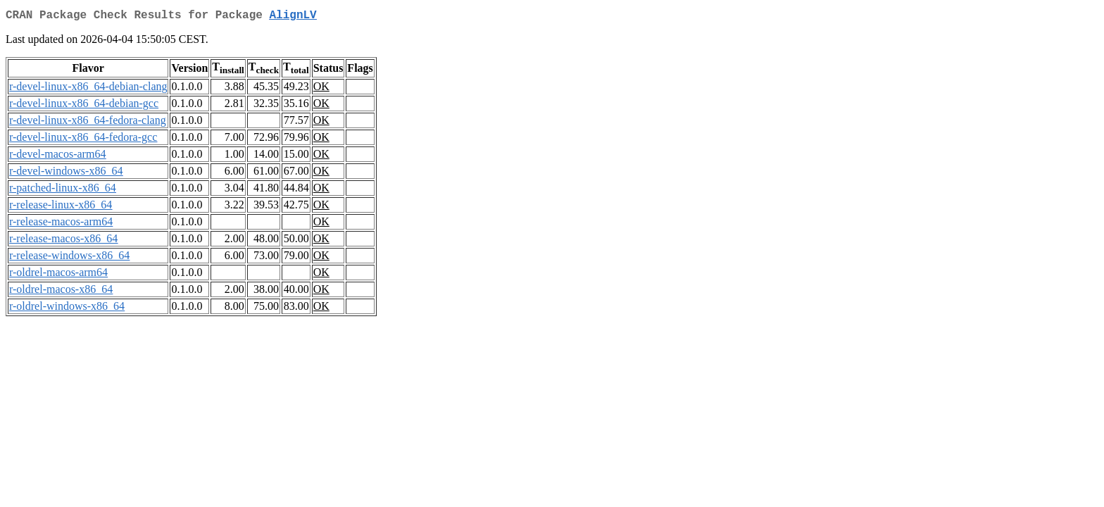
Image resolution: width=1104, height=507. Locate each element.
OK (321, 89)
